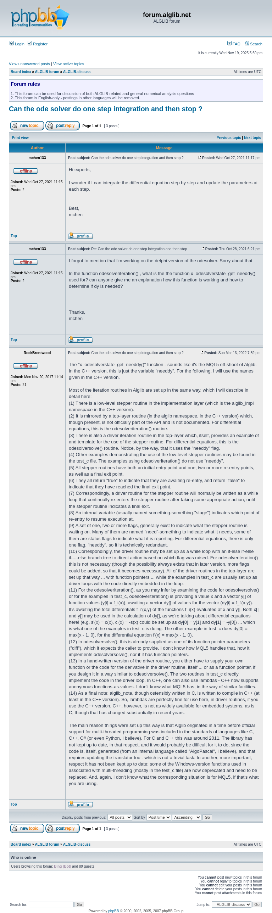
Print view (20, 138)
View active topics (68, 64)
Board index (21, 72)
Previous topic (229, 138)
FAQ (233, 44)
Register (38, 44)
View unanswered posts (29, 64)
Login (17, 44)
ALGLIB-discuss (77, 72)
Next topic (252, 138)
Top (14, 236)
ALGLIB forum (47, 72)
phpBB (113, 911)
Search (253, 44)
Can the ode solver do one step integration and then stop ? (105, 109)
